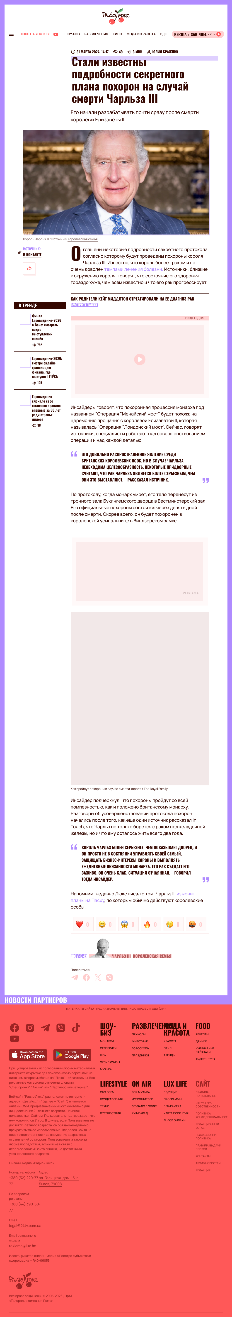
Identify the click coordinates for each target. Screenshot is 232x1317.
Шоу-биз (72, 34)
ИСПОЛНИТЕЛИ (142, 1099)
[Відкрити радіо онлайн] (198, 34)
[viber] (109, 977)
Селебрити (108, 1048)
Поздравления (111, 1099)
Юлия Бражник (165, 52)
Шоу (103, 1055)
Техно (104, 1106)
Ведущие (170, 1092)
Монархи (107, 1041)
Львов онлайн (175, 1120)
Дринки (201, 1041)
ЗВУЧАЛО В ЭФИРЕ (144, 1106)
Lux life (175, 1083)
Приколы (138, 1034)
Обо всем (107, 1092)
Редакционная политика (207, 1136)
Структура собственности (208, 1104)
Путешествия (110, 1113)
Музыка (106, 1069)
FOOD (203, 1025)
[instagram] (29, 1027)
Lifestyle (113, 1083)
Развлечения (96, 34)
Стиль (168, 1048)
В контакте (32, 254)
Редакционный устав (207, 1126)
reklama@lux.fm (22, 1245)
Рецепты (202, 1034)
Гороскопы (140, 1048)
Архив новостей (208, 1163)
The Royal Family (156, 789)
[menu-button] (11, 34)
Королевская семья (82, 239)
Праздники (140, 1055)
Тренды (169, 1055)
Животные (140, 1041)
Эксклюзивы (110, 1062)
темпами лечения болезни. (133, 269)
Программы (173, 1099)
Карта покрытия (176, 1113)
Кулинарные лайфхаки (205, 1050)
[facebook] (86, 977)
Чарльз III (121, 956)
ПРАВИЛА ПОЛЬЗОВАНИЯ (206, 1094)
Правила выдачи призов (208, 1147)
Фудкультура (205, 1059)
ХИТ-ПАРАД (140, 1113)
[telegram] (75, 977)
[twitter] (98, 977)
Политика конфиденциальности (209, 1115)
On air (141, 1083)
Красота (170, 1041)
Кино (117, 34)
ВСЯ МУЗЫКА (141, 1092)
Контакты (203, 1156)
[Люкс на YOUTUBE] (39, 34)
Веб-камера (172, 1106)
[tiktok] (76, 1027)
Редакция (203, 1170)
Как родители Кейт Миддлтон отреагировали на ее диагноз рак (132, 299)
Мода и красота (141, 34)
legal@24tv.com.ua (25, 1225)
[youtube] (14, 1038)
